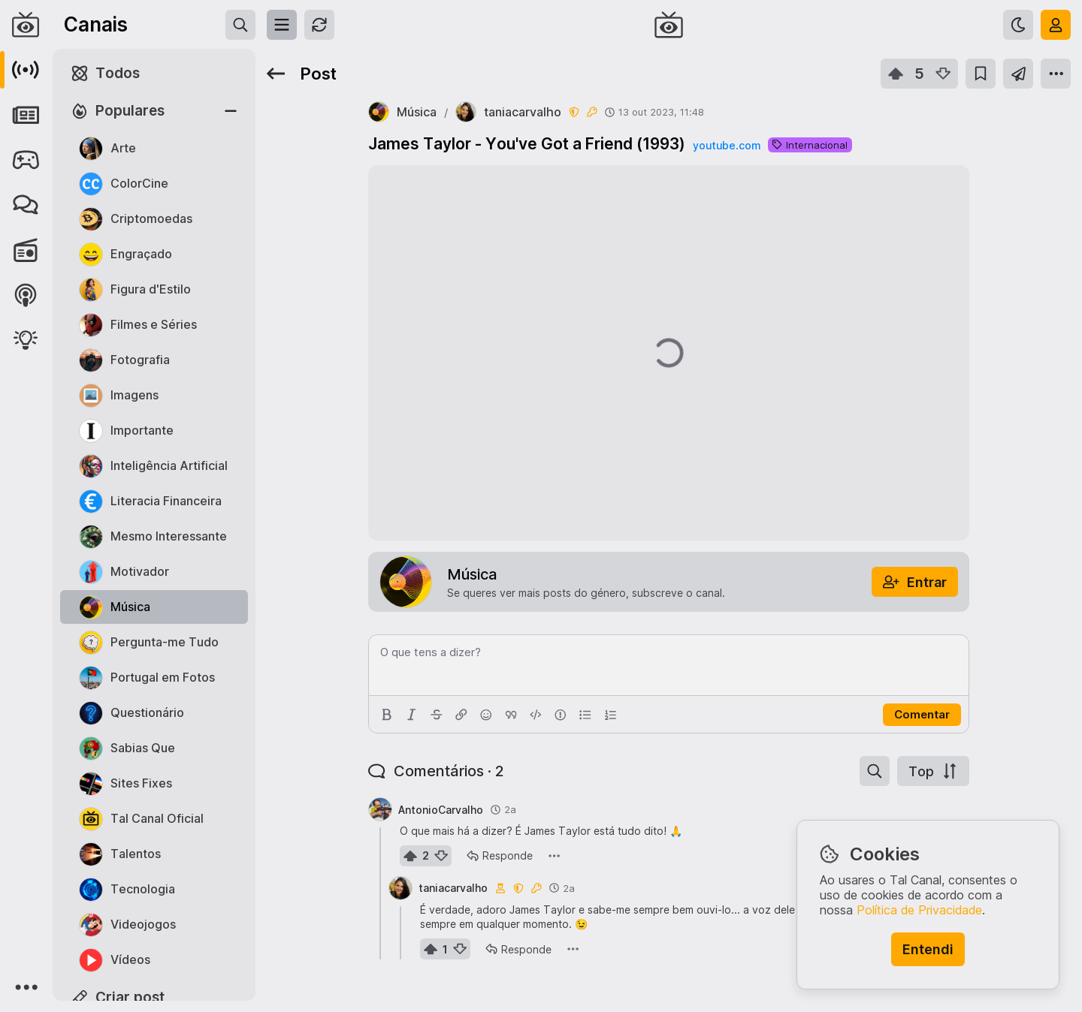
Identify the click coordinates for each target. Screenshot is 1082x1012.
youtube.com (726, 145)
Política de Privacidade (919, 909)
